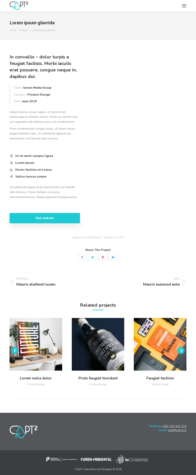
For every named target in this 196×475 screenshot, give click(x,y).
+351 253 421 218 (174, 426)
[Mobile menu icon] (184, 5)
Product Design (92, 237)
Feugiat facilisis (160, 378)
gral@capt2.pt (177, 430)
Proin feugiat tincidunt (98, 378)
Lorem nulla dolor (36, 378)
